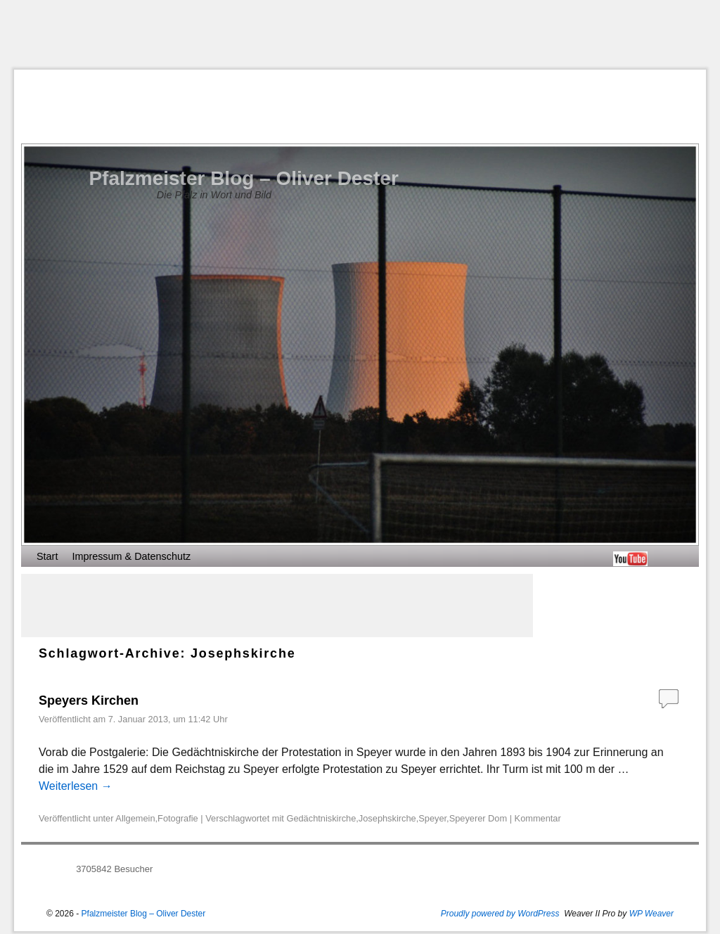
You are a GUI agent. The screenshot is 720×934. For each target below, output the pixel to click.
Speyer (432, 818)
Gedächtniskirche (321, 818)
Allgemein (135, 818)
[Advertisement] (360, 34)
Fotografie (178, 818)
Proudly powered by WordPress (500, 914)
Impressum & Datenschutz (131, 556)
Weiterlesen (75, 786)
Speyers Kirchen (89, 700)
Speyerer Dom (478, 818)
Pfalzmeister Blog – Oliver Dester (243, 178)
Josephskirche (387, 818)
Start (47, 556)
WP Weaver (651, 914)
